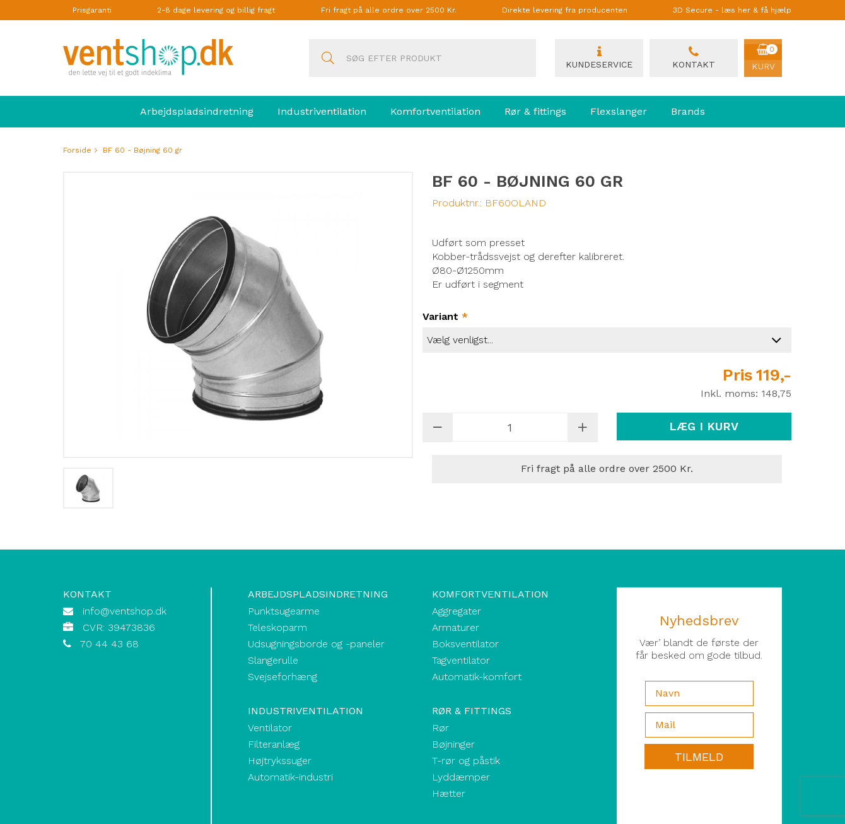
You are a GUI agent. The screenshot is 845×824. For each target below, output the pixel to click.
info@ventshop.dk (124, 611)
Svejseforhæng (282, 677)
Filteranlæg (274, 744)
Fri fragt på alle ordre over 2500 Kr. (389, 10)
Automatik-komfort (477, 677)
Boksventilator (465, 644)
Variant (445, 316)
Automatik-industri (290, 777)
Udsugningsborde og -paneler (316, 644)
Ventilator (270, 728)
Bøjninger (453, 744)
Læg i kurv (703, 426)
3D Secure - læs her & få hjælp (732, 10)
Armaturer (455, 627)
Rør (440, 728)
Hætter (448, 793)
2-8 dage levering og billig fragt (216, 10)
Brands (688, 111)
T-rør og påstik (466, 761)
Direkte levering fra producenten (564, 10)
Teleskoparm (277, 627)
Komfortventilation (435, 111)
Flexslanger (618, 111)
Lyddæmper (461, 777)
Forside (77, 150)
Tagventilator (461, 660)
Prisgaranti (92, 10)
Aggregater (456, 611)
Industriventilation (321, 111)
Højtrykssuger (280, 761)
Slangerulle (273, 660)
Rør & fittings (535, 111)
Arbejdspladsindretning (197, 111)
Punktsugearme (284, 611)
